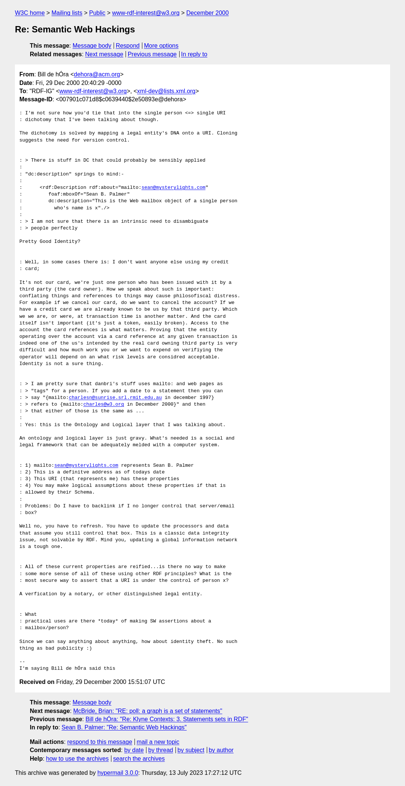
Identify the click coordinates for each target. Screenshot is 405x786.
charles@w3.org (103, 404)
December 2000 (207, 13)
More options (161, 45)
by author (221, 750)
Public (97, 13)
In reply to (194, 54)
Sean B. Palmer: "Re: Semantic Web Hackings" (124, 727)
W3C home (30, 13)
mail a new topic (158, 742)
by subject (190, 750)
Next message (104, 54)
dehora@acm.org (97, 74)
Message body (92, 45)
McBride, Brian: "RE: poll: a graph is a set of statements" (147, 711)
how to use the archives (77, 758)
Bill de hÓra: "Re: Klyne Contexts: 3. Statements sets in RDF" (166, 719)
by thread (160, 750)
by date (133, 750)
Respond (128, 45)
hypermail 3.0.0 (117, 773)
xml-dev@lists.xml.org (166, 91)
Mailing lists (66, 13)
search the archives (139, 758)
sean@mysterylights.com (174, 187)
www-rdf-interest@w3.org (146, 13)
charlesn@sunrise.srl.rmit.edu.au (115, 397)
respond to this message (99, 742)
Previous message (152, 54)
